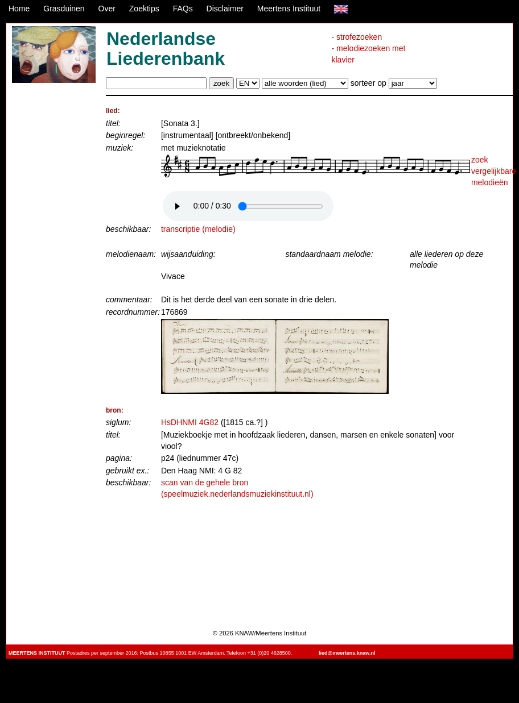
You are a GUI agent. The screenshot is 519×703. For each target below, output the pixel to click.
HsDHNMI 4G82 (190, 422)
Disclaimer (225, 8)
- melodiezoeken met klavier (368, 54)
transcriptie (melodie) (198, 229)
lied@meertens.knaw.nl (347, 653)
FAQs (183, 8)
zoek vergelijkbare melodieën (493, 170)
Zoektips (144, 8)
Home (19, 8)
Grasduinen (63, 8)
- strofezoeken (356, 36)
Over (107, 8)
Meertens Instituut (288, 8)
